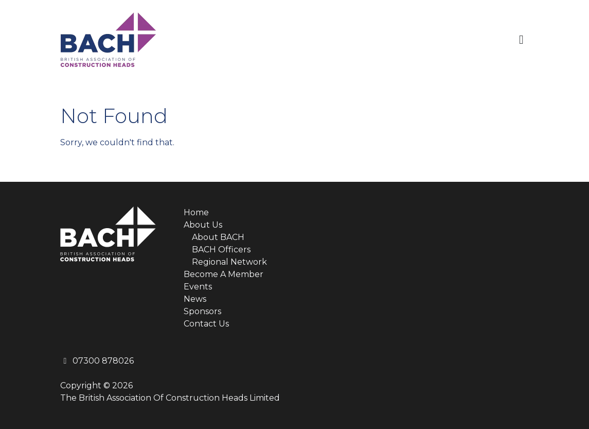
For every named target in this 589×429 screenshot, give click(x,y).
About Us (203, 225)
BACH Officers (221, 249)
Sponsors (202, 311)
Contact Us (206, 324)
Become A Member (223, 274)
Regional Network (229, 262)
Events (198, 286)
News (195, 299)
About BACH (218, 237)
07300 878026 (97, 361)
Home (196, 212)
